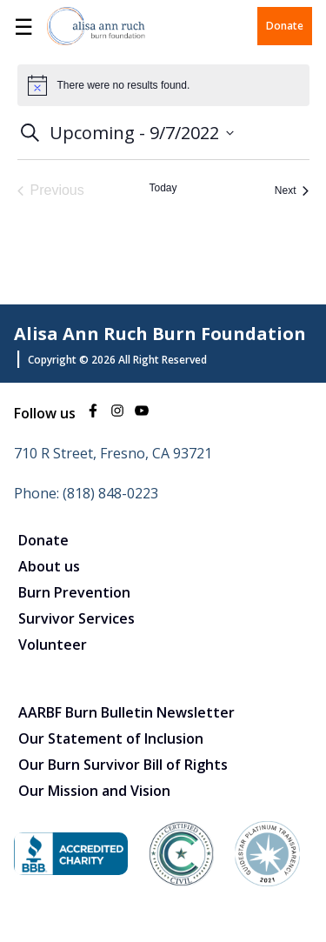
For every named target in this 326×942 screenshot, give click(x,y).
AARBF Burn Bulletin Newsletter (126, 712)
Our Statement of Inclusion (110, 738)
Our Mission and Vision (94, 790)
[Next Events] (292, 190)
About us (49, 566)
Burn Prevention (74, 592)
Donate (284, 25)
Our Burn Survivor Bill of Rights (123, 764)
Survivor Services (76, 618)
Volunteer (52, 644)
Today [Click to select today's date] (162, 188)
